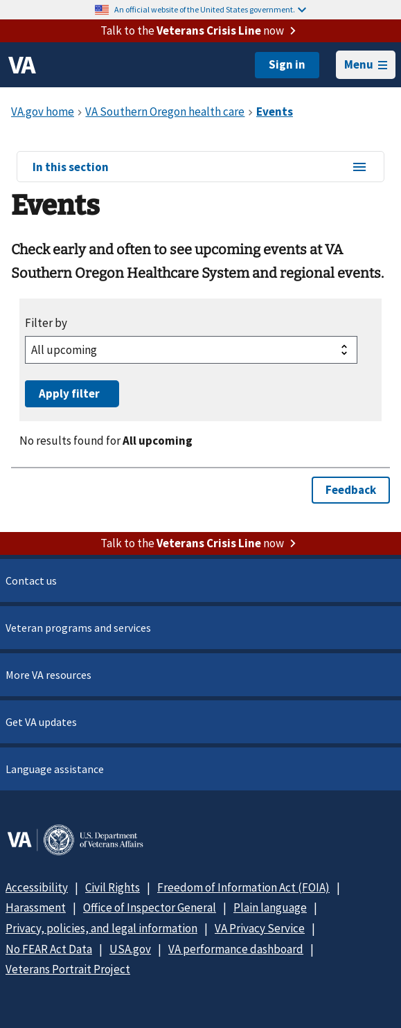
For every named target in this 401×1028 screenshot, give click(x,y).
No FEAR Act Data (49, 949)
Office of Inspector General (149, 907)
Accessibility (37, 887)
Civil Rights (112, 887)
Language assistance (55, 769)
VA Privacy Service (260, 928)
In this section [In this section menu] (200, 168)
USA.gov (130, 949)
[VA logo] (22, 65)
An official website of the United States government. (210, 9)
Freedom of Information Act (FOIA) (243, 887)
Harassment (36, 907)
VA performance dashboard (235, 949)
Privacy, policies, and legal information (101, 928)
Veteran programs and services (78, 628)
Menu (365, 64)
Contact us (31, 580)
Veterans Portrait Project (68, 969)
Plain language (270, 907)
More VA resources (48, 675)
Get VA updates (41, 722)
